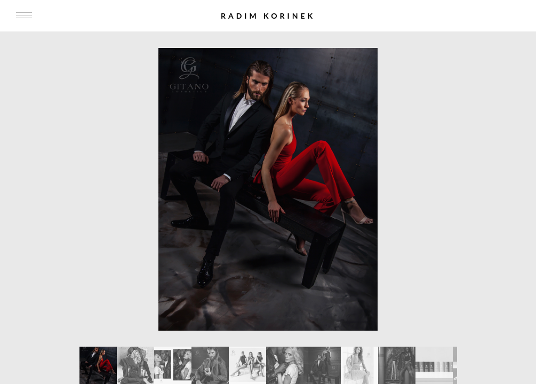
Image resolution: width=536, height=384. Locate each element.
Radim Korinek (268, 15)
